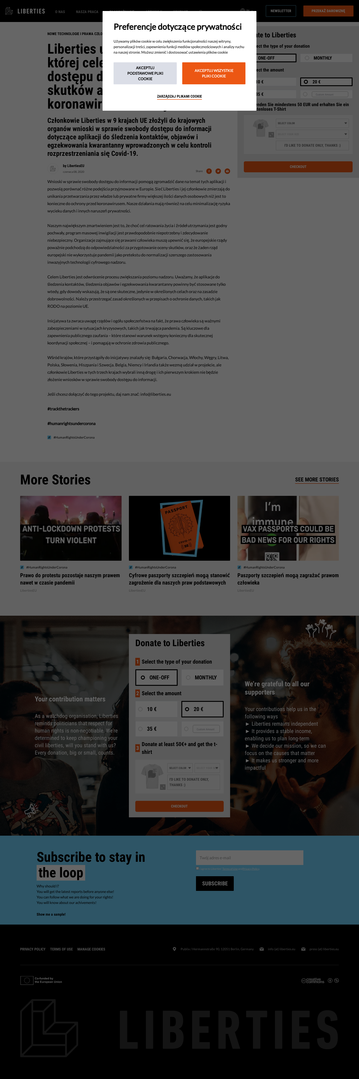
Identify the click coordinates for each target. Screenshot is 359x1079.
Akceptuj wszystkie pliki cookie (214, 73)
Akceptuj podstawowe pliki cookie (145, 73)
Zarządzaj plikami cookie (179, 96)
